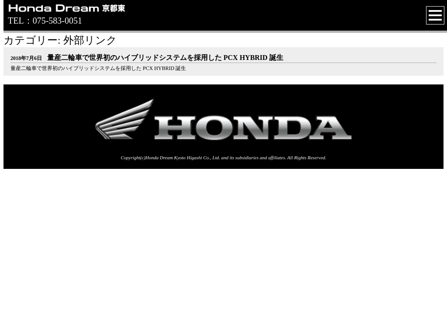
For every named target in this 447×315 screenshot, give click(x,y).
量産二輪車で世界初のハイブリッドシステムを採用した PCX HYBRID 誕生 (146, 57)
